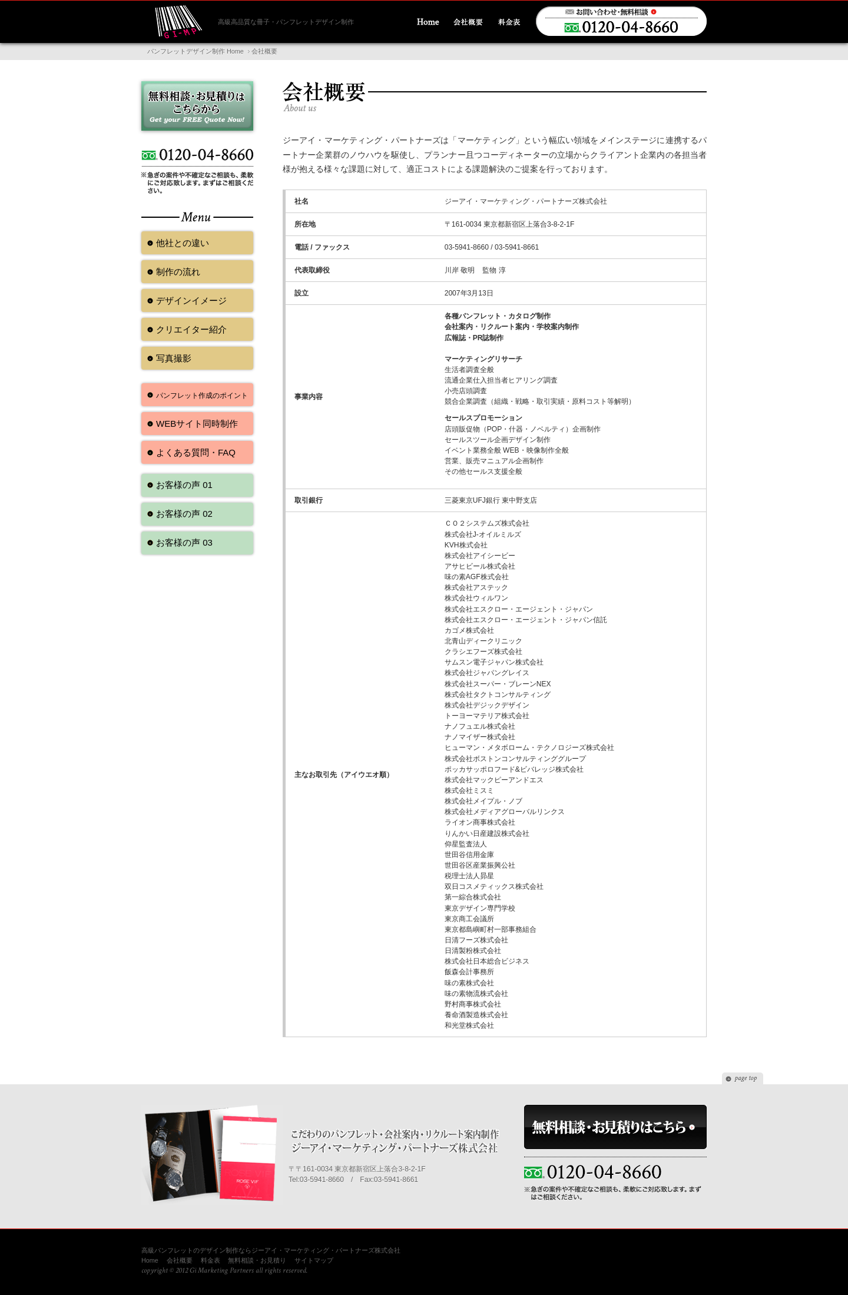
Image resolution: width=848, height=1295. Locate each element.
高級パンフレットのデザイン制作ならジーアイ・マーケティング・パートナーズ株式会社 (270, 1250)
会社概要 (180, 1260)
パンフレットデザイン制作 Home (195, 51)
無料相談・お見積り (257, 1260)
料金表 (210, 1260)
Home (149, 1260)
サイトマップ (313, 1260)
